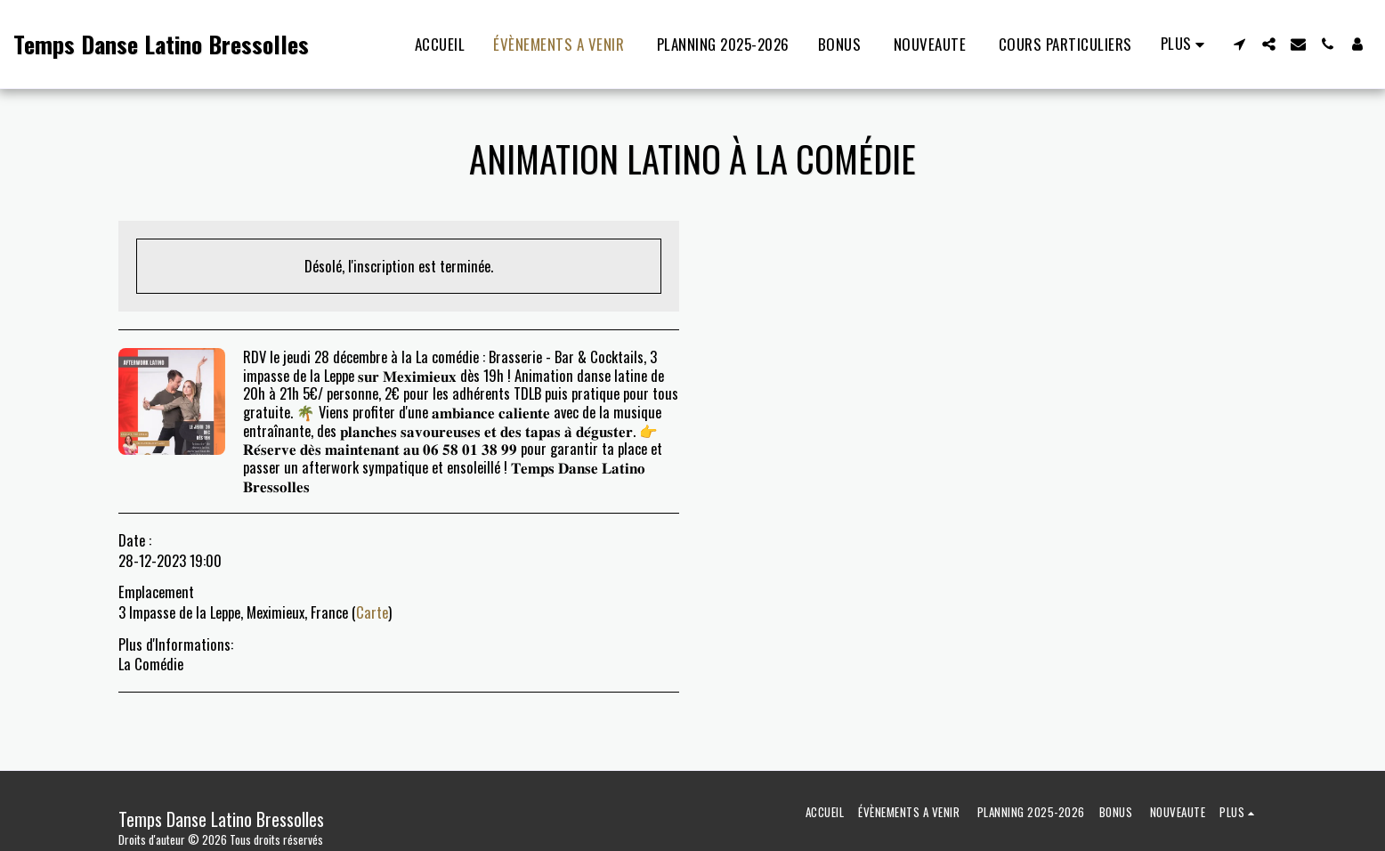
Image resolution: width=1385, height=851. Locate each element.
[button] (1239, 44)
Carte (372, 612)
